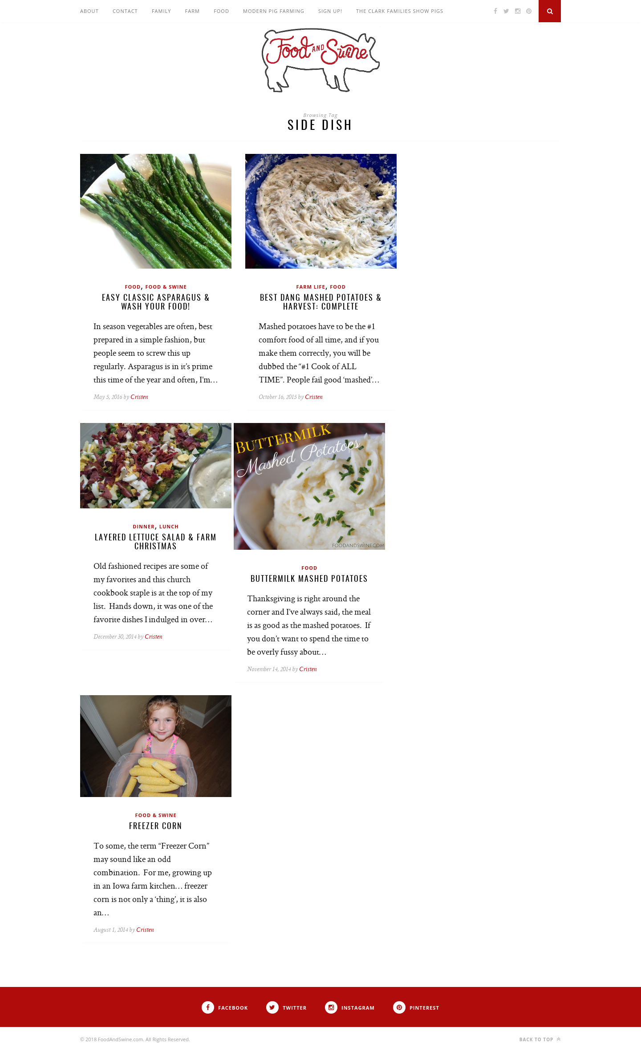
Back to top (540, 1039)
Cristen (139, 397)
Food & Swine (166, 286)
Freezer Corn (156, 827)
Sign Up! (330, 11)
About (89, 11)
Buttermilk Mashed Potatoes (309, 580)
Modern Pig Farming (273, 11)
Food (221, 11)
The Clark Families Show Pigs (399, 11)
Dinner (143, 526)
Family (161, 11)
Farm (192, 11)
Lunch (169, 526)
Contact (125, 11)
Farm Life (310, 286)
